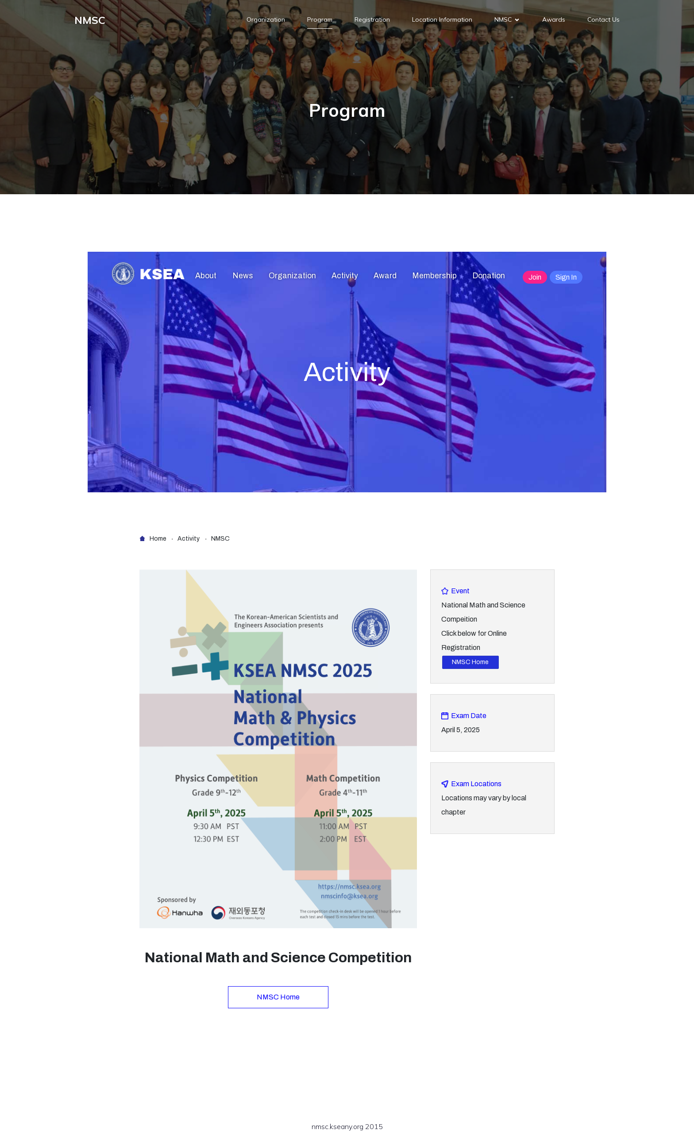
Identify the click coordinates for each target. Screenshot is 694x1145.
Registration (372, 20)
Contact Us (603, 20)
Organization (266, 20)
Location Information (442, 20)
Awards (553, 20)
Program (319, 20)
